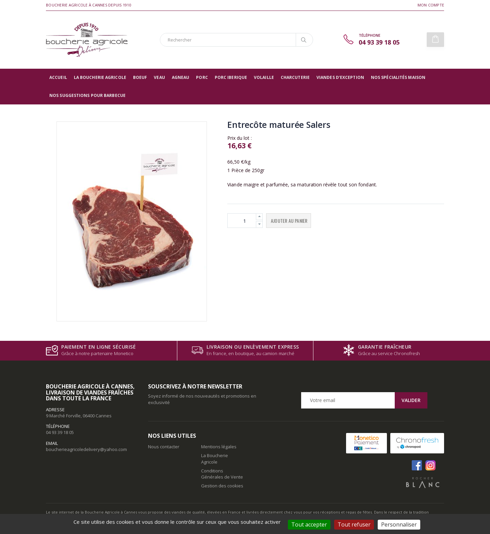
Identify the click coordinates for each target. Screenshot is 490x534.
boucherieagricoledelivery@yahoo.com (86, 449)
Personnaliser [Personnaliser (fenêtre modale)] (399, 524)
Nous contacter (163, 447)
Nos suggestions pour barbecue (87, 95)
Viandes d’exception (340, 77)
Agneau (181, 77)
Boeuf (140, 77)
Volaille (264, 77)
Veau (159, 77)
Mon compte (431, 4)
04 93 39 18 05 (60, 432)
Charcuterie (295, 77)
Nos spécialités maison (398, 77)
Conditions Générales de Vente (222, 474)
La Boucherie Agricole (100, 77)
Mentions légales (218, 447)
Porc (202, 77)
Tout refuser (354, 524)
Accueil (58, 77)
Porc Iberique (231, 77)
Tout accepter (309, 524)
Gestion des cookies (222, 486)
